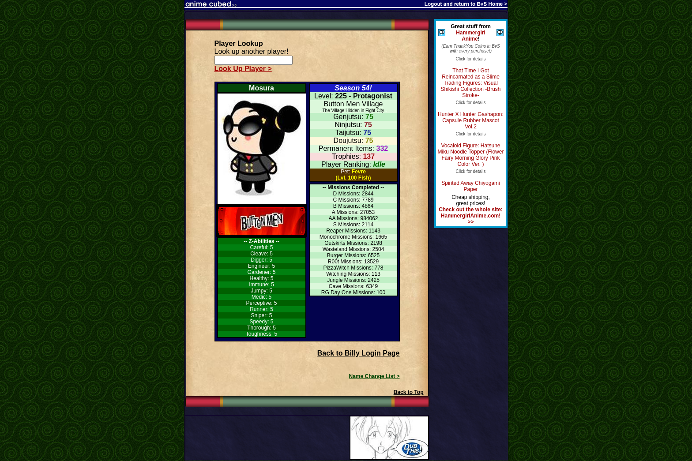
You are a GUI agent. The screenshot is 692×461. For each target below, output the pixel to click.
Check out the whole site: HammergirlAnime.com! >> (471, 215)
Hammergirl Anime (470, 36)
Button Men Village (353, 104)
